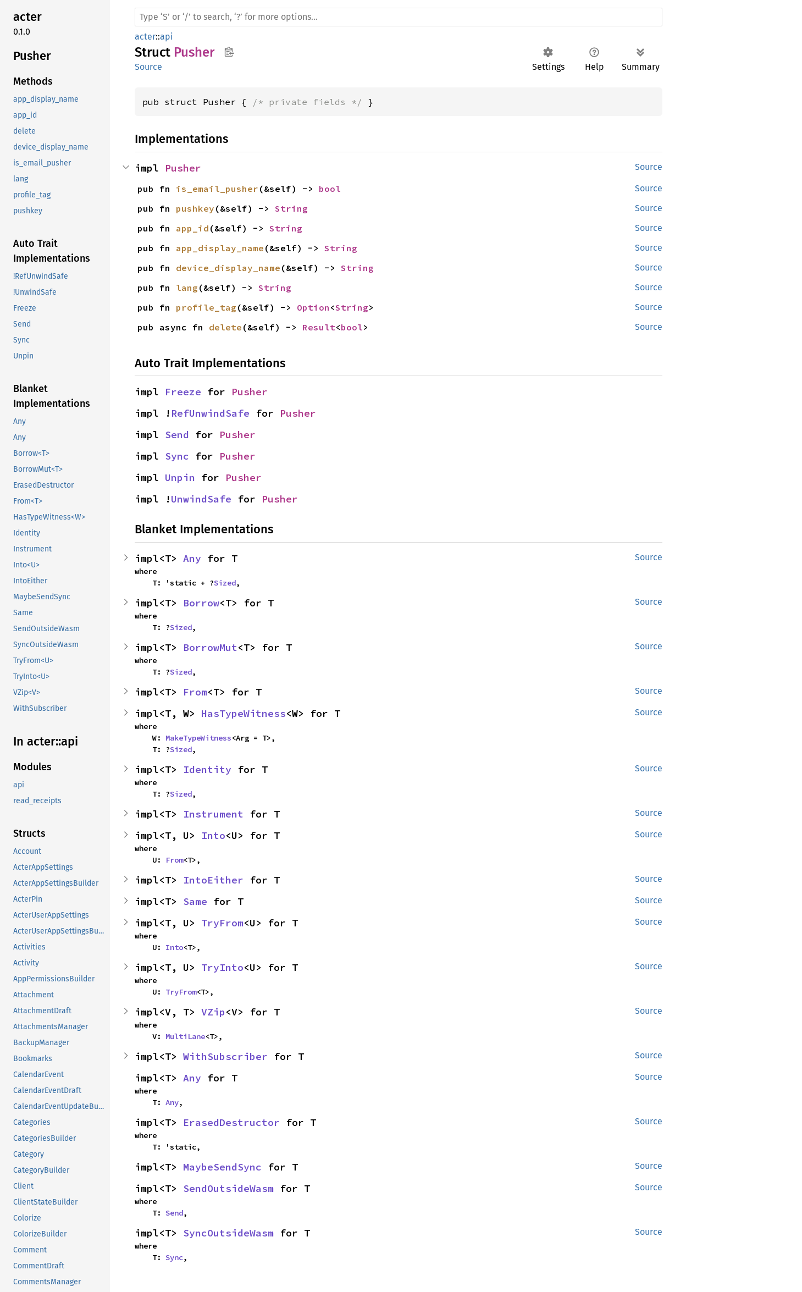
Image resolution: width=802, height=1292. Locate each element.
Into (213, 835)
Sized (225, 583)
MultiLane (185, 1036)
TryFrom (222, 922)
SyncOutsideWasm (228, 1233)
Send (177, 434)
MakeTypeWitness (198, 738)
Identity (207, 769)
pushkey (195, 208)
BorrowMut (210, 647)
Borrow (201, 603)
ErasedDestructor (231, 1122)
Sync (177, 456)
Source (148, 67)
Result (318, 327)
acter (145, 36)
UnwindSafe (201, 499)
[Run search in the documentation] (398, 17)
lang (187, 287)
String (291, 208)
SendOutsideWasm (228, 1188)
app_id (192, 228)
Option (313, 307)
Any (192, 558)
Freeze (183, 391)
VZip (213, 1012)
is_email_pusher (217, 188)
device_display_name (228, 267)
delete (225, 327)
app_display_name (220, 247)
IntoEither (213, 880)
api (166, 36)
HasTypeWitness (243, 713)
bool (330, 188)
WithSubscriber (225, 1056)
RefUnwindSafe (210, 413)
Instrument (213, 814)
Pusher (183, 168)
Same (195, 901)
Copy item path (229, 51)
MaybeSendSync (222, 1167)
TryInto (222, 967)
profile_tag (206, 307)
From (195, 692)
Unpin (180, 477)
